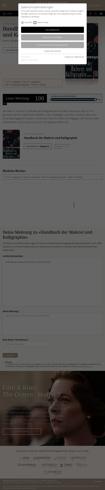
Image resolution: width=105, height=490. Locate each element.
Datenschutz (79, 57)
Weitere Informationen (52, 51)
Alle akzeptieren (52, 29)
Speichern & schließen (52, 37)
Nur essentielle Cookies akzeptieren (52, 44)
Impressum (69, 57)
